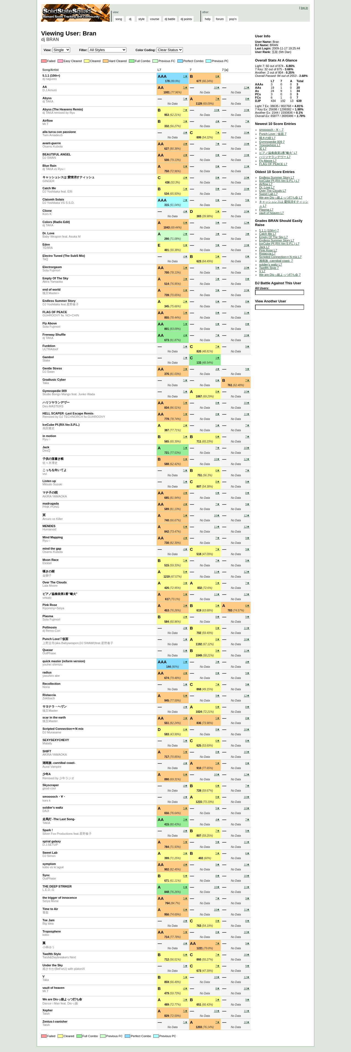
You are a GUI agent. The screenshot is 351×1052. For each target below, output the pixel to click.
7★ (218, 98)
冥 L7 (262, 148)
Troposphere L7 (269, 145)
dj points (186, 19)
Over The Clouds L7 (272, 190)
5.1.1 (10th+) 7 (269, 230)
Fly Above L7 (268, 160)
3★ (185, 121)
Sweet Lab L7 (268, 194)
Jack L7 (264, 247)
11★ (247, 166)
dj (130, 19)
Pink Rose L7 (268, 250)
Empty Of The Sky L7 (273, 237)
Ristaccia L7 (267, 253)
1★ (185, 76)
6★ (218, 76)
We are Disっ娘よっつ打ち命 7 (280, 274)
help (208, 19)
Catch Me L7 (267, 233)
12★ (247, 87)
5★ (185, 87)
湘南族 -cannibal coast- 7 (276, 260)
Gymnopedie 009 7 (272, 141)
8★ (247, 98)
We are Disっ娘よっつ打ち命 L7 (280, 197)
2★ (185, 200)
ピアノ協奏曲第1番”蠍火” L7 (278, 152)
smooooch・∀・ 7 (271, 129)
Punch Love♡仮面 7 (272, 133)
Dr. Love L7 (266, 187)
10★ (217, 87)
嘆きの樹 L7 (267, 138)
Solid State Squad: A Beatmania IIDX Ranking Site (76, 13)
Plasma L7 (266, 209)
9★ (247, 200)
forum (220, 19)
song (118, 19)
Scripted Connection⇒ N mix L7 (280, 256)
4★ (218, 121)
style (141, 19)
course (154, 19)
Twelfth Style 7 (269, 267)
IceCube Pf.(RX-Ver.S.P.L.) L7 (279, 180)
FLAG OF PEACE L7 (273, 164)
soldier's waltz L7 (270, 264)
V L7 (262, 271)
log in (304, 7)
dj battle (170, 19)
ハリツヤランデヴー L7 (274, 156)
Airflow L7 (265, 184)
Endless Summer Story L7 (276, 177)
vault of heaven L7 (271, 213)
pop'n (233, 19)
